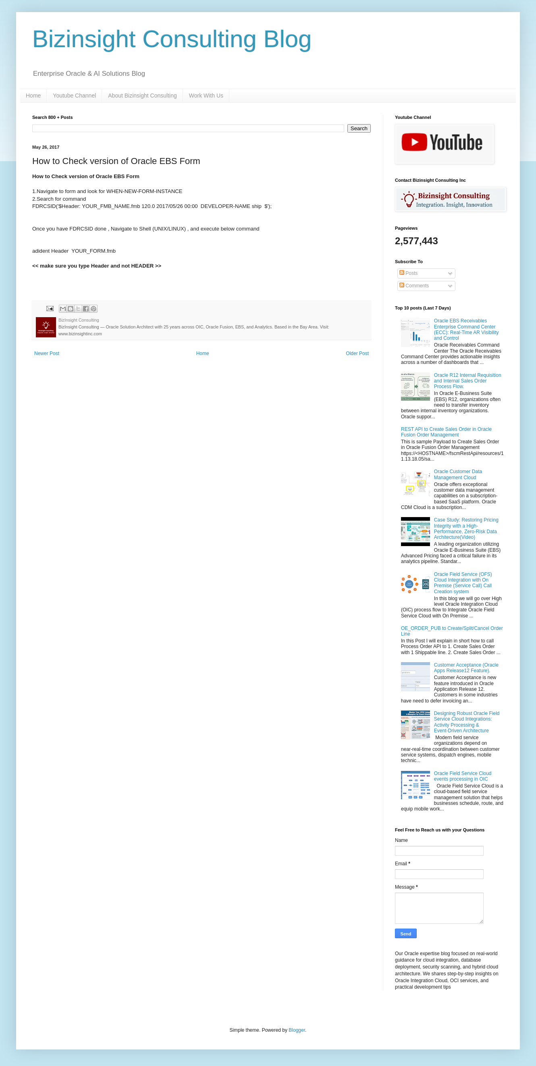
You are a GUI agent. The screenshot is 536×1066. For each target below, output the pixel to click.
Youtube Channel (74, 95)
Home (33, 95)
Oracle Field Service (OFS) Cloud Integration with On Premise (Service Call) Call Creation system (463, 582)
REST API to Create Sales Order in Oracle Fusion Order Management (446, 432)
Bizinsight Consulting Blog (172, 38)
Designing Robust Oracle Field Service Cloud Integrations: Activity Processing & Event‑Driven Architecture (467, 722)
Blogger (297, 1030)
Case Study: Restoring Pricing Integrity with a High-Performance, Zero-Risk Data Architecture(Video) (466, 528)
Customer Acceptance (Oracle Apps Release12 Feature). (466, 667)
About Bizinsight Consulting (142, 95)
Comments (414, 286)
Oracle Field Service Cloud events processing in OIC (463, 776)
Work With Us (206, 95)
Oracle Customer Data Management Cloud (458, 474)
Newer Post (46, 353)
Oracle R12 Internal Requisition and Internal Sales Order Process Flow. (467, 381)
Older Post (357, 353)
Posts (408, 273)
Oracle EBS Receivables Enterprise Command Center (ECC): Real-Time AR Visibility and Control (466, 329)
